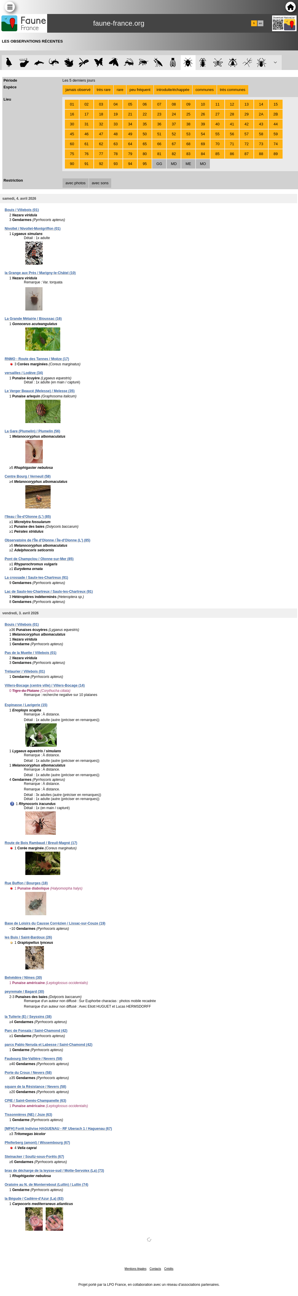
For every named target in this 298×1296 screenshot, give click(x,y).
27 (217, 114)
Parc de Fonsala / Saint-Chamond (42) (36, 1031)
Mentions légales (135, 1268)
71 (232, 144)
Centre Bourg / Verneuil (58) (28, 476)
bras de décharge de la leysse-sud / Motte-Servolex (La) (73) (54, 1171)
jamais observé (78, 89)
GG (159, 164)
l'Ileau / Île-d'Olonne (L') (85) (28, 517)
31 (86, 124)
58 (261, 134)
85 (217, 154)
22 (145, 114)
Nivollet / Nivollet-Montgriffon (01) (33, 229)
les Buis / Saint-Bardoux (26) (28, 937)
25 (188, 114)
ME (188, 164)
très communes (232, 89)
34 (130, 124)
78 (115, 154)
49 (130, 134)
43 (261, 124)
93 (115, 164)
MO (203, 164)
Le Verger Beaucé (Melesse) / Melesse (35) (39, 391)
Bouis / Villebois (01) (22, 210)
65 (145, 144)
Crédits (168, 1268)
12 (232, 104)
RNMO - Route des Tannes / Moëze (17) (37, 359)
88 (261, 154)
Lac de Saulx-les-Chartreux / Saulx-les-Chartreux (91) (49, 592)
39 (203, 124)
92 (101, 164)
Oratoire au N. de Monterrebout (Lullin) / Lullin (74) (46, 1185)
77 (101, 154)
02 (86, 104)
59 (276, 134)
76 (86, 154)
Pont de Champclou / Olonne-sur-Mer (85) (39, 559)
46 (86, 134)
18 (101, 114)
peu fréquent (140, 89)
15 (276, 104)
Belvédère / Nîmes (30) (23, 978)
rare (120, 89)
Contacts (155, 1268)
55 (217, 134)
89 (276, 154)
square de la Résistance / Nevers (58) (35, 1087)
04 (115, 104)
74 (276, 144)
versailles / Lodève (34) (24, 373)
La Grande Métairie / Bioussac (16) (33, 319)
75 (72, 154)
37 (174, 124)
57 (246, 134)
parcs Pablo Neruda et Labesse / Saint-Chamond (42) (48, 1045)
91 (86, 164)
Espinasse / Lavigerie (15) (26, 705)
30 (72, 124)
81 (159, 154)
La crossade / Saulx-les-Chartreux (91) (36, 578)
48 (115, 134)
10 (203, 104)
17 (86, 114)
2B (275, 114)
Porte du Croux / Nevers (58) (28, 1073)
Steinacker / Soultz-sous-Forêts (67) (34, 1157)
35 (145, 124)
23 (159, 114)
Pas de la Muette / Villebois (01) (30, 653)
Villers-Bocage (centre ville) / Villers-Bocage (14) (45, 685)
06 (145, 104)
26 (203, 114)
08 (174, 104)
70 (217, 144)
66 (159, 144)
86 (232, 154)
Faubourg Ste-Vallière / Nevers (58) (33, 1059)
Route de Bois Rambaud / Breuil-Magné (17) (41, 843)
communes (205, 89)
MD (174, 164)
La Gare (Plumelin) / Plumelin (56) (32, 431)
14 (261, 104)
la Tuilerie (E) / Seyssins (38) (28, 1017)
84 (203, 154)
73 (261, 144)
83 (188, 154)
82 (174, 154)
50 (145, 134)
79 (130, 154)
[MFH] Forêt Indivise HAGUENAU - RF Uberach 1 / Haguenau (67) (58, 1129)
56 (232, 134)
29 (246, 114)
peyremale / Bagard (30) (24, 992)
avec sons (100, 183)
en (260, 23)
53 (188, 134)
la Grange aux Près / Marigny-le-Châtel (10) (40, 273)
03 (101, 104)
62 (101, 144)
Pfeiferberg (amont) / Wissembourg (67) (37, 1143)
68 (188, 144)
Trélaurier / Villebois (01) (25, 671)
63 (115, 144)
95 (145, 164)
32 (101, 124)
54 (203, 134)
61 (86, 144)
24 (174, 114)
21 (130, 114)
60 (72, 144)
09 (188, 104)
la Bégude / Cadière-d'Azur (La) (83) (34, 1199)
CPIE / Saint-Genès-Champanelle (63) (35, 1101)
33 (115, 124)
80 (145, 154)
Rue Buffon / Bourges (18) (26, 883)
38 (188, 124)
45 (72, 134)
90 (72, 164)
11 (217, 104)
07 (159, 104)
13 (246, 104)
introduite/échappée (173, 89)
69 (203, 144)
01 (72, 104)
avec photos (75, 183)
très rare (104, 89)
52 (174, 134)
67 (174, 144)
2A (261, 114)
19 (115, 114)
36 (159, 124)
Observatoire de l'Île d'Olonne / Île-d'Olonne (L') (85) (47, 540)
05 (130, 104)
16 (72, 114)
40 (217, 124)
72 (246, 144)
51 (159, 134)
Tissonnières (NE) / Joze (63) (28, 1115)
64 (130, 144)
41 (232, 124)
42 (246, 124)
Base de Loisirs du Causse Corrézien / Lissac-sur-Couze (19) (55, 923)
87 (246, 154)
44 (276, 124)
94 (130, 164)
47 (101, 134)
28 (232, 114)
